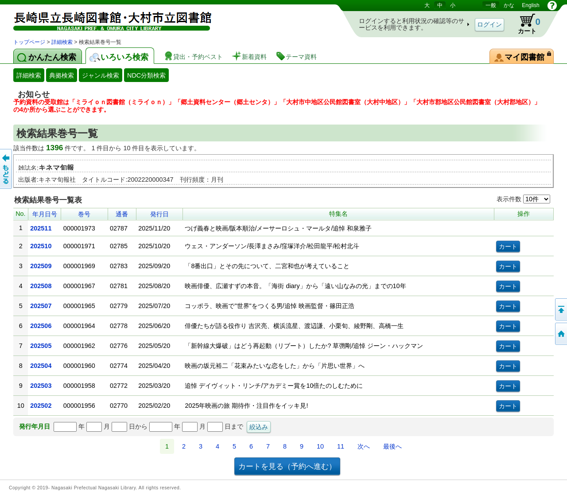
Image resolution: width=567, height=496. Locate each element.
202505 (40, 345)
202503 (40, 385)
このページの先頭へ (560, 309)
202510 (40, 246)
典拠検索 (61, 75)
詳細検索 (62, 42)
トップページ (29, 42)
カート (524, 24)
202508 (40, 285)
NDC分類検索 (146, 75)
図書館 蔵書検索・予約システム (106, 19)
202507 (40, 305)
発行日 (159, 214)
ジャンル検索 (100, 75)
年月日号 (44, 214)
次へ (363, 446)
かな (509, 5)
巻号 (84, 214)
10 (320, 446)
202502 (40, 405)
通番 (122, 214)
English (530, 5)
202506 (40, 325)
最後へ (392, 446)
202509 (40, 265)
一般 (490, 5)
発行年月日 (34, 426)
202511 (40, 228)
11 (340, 446)
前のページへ (6, 169)
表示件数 (523, 199)
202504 (40, 365)
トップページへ (560, 334)
